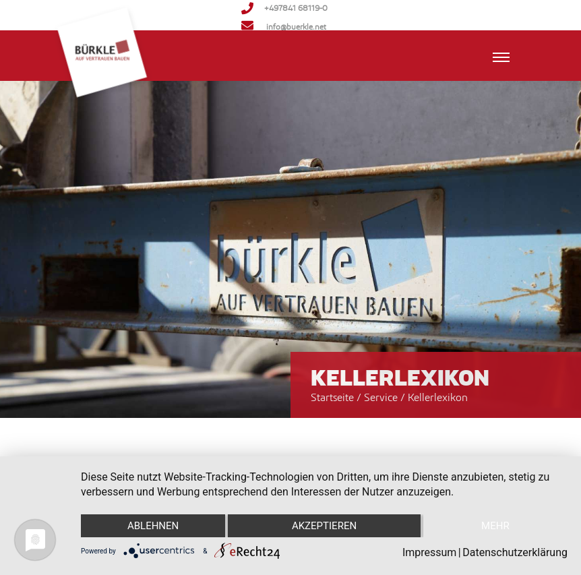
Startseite (332, 397)
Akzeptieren (324, 526)
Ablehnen (153, 526)
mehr (495, 526)
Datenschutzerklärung (515, 552)
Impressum (429, 552)
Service (382, 397)
